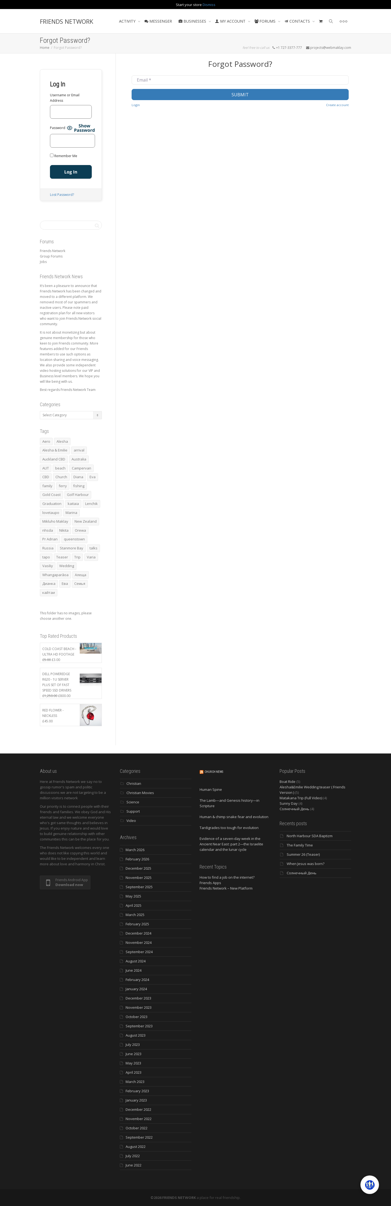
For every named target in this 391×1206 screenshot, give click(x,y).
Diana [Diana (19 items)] (78, 476)
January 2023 (136, 1100)
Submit (240, 95)
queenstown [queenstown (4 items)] (74, 539)
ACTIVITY (128, 21)
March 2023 (135, 1081)
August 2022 (136, 1146)
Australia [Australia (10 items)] (79, 459)
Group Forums (51, 256)
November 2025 (139, 877)
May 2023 (133, 1063)
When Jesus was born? (305, 863)
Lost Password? (62, 194)
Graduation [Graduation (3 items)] (51, 503)
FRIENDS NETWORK (66, 21)
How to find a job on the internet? (227, 877)
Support (133, 811)
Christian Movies (140, 792)
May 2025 (133, 896)
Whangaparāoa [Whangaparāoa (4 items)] (55, 574)
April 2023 (133, 1072)
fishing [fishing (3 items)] (78, 485)
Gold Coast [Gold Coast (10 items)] (51, 494)
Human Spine (211, 789)
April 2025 (133, 905)
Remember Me (63, 156)
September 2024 (139, 951)
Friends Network (52, 251)
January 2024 (136, 988)
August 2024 (136, 961)
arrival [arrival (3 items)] (79, 450)
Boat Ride (287, 781)
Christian (133, 783)
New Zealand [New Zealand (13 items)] (86, 521)
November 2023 (139, 1007)
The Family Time (300, 845)
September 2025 (139, 886)
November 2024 (139, 942)
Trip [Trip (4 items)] (77, 557)
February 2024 (137, 979)
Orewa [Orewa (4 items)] (80, 530)
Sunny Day (289, 803)
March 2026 (135, 849)
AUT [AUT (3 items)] (45, 468)
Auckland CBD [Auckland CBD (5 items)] (53, 459)
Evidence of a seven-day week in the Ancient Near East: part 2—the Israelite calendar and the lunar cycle (231, 844)
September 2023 (139, 1026)
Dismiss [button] (209, 4)
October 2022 (136, 1128)
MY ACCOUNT (231, 21)
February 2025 (137, 923)
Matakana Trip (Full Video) (301, 797)
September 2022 (139, 1137)
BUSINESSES (193, 21)
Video (131, 820)
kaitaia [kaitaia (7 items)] (73, 503)
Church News (214, 772)
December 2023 (138, 998)
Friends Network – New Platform (226, 888)
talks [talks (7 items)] (93, 548)
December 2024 (138, 933)
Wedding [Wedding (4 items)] (66, 565)
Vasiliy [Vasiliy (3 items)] (47, 565)
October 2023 (136, 1016)
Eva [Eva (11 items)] (93, 476)
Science (132, 802)
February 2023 (137, 1090)
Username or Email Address (64, 98)
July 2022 (133, 1155)
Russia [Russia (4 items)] (48, 548)
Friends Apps (210, 882)
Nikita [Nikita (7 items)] (64, 530)
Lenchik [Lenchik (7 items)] (91, 503)
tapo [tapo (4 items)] (46, 557)
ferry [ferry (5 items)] (63, 485)
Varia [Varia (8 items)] (91, 557)
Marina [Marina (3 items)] (71, 512)
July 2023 (133, 1044)
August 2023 (136, 1035)
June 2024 (133, 970)
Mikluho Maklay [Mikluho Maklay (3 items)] (55, 521)
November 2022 (139, 1118)
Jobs (43, 261)
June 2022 (133, 1165)
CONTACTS (298, 21)
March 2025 (135, 914)
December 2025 (138, 868)
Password (57, 127)
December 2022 (138, 1109)
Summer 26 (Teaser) (303, 854)
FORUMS (265, 21)
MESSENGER (158, 21)
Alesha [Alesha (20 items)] (62, 441)
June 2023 (133, 1053)
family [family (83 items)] (47, 485)
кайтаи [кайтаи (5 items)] (48, 592)
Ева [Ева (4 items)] (65, 583)
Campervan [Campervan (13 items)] (81, 468)
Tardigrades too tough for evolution (229, 827)
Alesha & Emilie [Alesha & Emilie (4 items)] (54, 450)
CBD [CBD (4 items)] (45, 476)
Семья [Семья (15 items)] (79, 583)
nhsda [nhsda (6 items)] (47, 530)
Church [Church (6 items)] (61, 476)
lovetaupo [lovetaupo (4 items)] (50, 512)
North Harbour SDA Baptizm (310, 835)
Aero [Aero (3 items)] (46, 441)
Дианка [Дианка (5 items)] (48, 583)
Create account (337, 105)
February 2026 (137, 859)
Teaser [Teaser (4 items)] (62, 557)
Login (136, 105)
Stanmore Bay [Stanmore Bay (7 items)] (71, 548)
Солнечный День (294, 808)
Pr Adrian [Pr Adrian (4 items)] (50, 539)
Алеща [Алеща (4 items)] (80, 574)
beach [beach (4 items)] (60, 468)
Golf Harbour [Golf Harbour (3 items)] (78, 494)
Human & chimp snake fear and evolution (234, 816)
